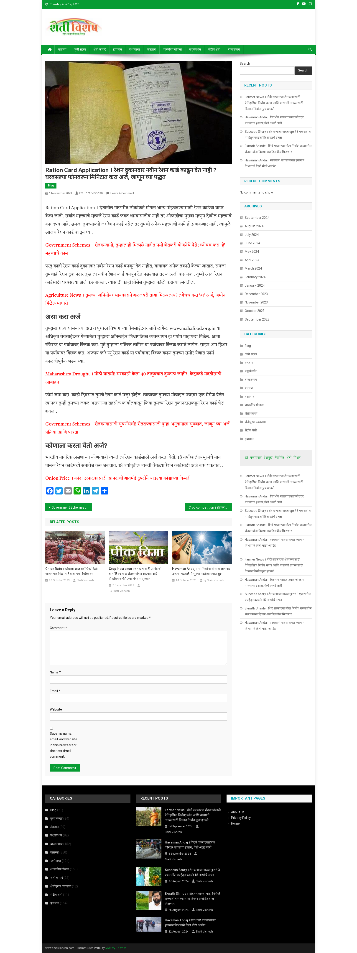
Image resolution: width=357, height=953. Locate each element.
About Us (238, 812)
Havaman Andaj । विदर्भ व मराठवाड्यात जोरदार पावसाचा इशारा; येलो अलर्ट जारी (274, 120)
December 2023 (256, 294)
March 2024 (253, 268)
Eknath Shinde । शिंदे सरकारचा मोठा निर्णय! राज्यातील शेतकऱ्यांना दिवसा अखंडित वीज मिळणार (278, 149)
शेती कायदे (99, 49)
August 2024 (254, 226)
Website (56, 709)
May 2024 (252, 251)
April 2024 (252, 260)
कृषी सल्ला (80, 49)
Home (235, 823)
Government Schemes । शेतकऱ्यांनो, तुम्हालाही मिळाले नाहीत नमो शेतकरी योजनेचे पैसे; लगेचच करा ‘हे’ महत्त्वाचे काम (72, 507)
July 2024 (252, 235)
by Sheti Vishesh (91, 193)
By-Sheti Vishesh (119, 591)
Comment (58, 628)
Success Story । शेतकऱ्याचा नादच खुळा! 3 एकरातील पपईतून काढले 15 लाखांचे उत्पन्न (278, 134)
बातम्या (62, 49)
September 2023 (257, 319)
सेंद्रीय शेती (214, 49)
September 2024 (257, 217)
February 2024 (255, 277)
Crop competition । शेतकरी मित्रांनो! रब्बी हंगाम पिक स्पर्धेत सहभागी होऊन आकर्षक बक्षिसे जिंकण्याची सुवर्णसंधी (210, 507)
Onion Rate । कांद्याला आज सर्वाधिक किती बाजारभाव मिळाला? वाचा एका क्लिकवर (71, 571)
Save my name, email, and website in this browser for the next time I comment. (63, 745)
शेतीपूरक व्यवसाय (255, 422)
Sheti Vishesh (85, 580)
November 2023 (256, 302)
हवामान (117, 49)
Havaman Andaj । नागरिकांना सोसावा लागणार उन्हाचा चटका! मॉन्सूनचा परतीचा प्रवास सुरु (201, 571)
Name (55, 672)
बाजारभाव (234, 49)
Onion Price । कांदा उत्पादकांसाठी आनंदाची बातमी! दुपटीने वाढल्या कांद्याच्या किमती (118, 478)
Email (55, 691)
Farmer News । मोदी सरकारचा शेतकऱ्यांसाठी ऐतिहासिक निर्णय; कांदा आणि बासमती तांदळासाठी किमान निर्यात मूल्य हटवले (274, 103)
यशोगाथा (134, 49)
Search (245, 63)
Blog (51, 185)
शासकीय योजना (172, 49)
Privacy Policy (241, 818)
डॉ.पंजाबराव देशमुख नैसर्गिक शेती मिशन (273, 458)
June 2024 (252, 243)
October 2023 (255, 311)
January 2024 (255, 285)
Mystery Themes (115, 948)
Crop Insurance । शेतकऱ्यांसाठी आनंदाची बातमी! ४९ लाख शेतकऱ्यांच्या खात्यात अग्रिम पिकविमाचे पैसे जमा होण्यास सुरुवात (135, 574)
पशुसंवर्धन (195, 49)
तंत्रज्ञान (151, 49)
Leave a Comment (122, 193)
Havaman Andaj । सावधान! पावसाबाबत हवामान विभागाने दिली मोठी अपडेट (274, 163)
